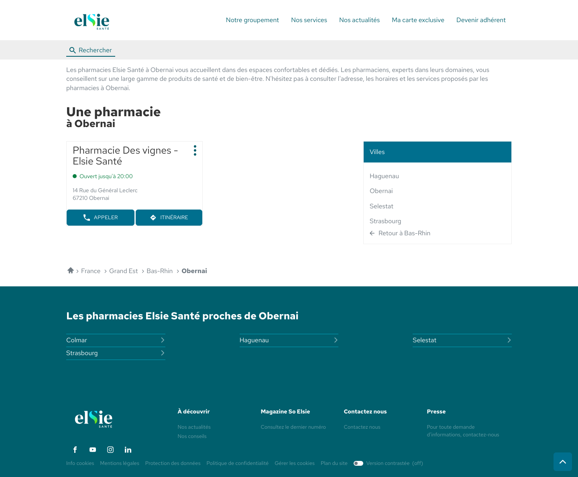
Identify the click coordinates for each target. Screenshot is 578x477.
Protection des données (173, 463)
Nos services (309, 20)
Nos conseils (192, 436)
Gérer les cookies (295, 463)
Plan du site (334, 463)
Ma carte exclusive (418, 20)
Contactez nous (362, 427)
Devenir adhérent (481, 20)
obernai (381, 191)
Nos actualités (359, 20)
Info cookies (80, 463)
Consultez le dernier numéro (293, 427)
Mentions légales (119, 463)
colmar (115, 340)
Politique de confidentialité (238, 463)
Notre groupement (252, 20)
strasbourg (385, 221)
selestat (381, 206)
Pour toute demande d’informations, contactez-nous (463, 431)
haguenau (384, 176)
